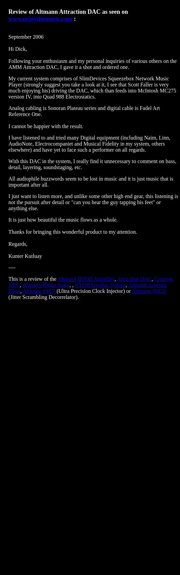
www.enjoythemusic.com (40, 18)
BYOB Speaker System (100, 285)
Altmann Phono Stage (45, 285)
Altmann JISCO (149, 291)
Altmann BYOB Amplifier (86, 279)
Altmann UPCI (39, 291)
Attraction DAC (134, 279)
